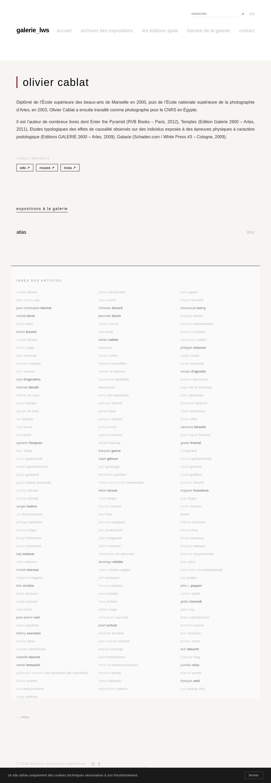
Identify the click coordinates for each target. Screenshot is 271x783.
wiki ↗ (25, 168)
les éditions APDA (160, 30)
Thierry (28, 633)
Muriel (27, 570)
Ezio (28, 379)
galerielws (32, 30)
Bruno (26, 332)
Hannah (27, 387)
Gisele (190, 443)
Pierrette (109, 316)
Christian (110, 308)
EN (252, 14)
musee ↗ (47, 168)
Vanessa (193, 427)
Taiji (25, 554)
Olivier (108, 340)
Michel (25, 316)
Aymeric (29, 443)
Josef (107, 625)
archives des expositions (107, 30)
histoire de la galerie (208, 30)
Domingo (110, 562)
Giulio (191, 601)
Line (25, 586)
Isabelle (28, 657)
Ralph (108, 459)
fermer (254, 775)
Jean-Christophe (33, 308)
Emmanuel (193, 308)
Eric (189, 649)
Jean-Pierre (28, 617)
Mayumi (194, 490)
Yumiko (189, 665)
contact (247, 30)
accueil (64, 30)
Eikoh (108, 490)
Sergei (26, 506)
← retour (23, 717)
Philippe (193, 348)
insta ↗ (70, 168)
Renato (193, 371)
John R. (191, 586)
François (109, 451)
